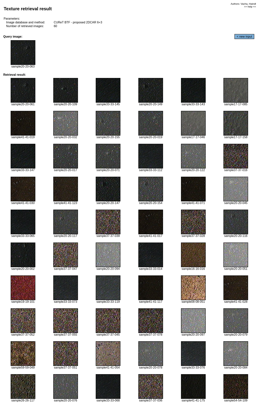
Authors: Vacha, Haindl (243, 3)
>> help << (250, 6)
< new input (244, 36)
